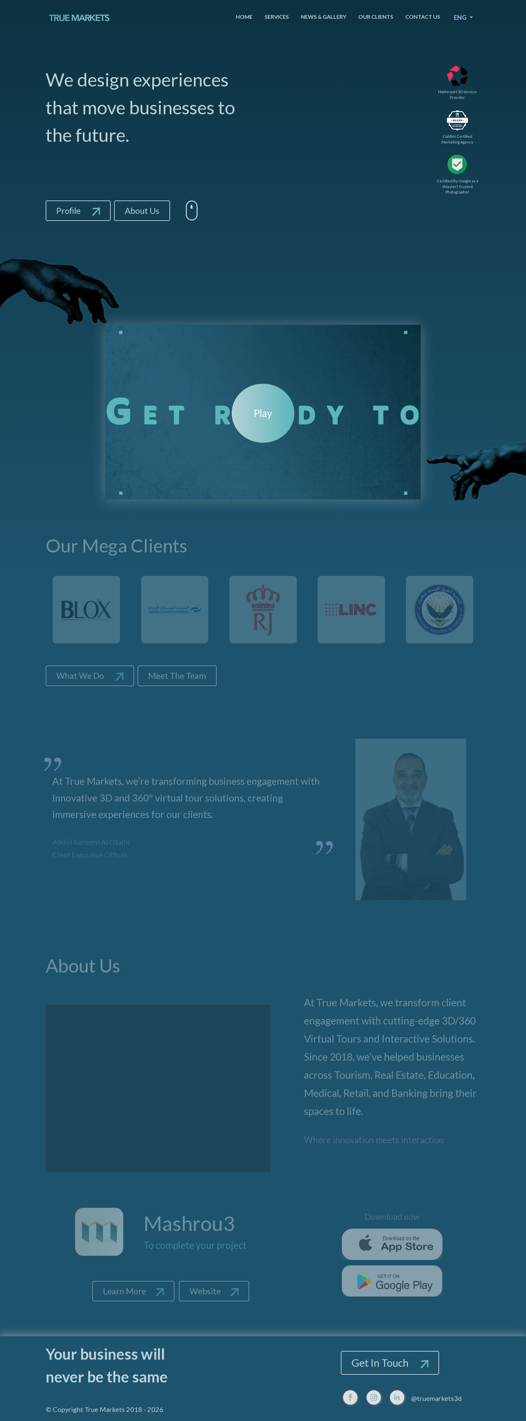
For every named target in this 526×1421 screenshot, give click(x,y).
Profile (78, 210)
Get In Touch (390, 1362)
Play (263, 413)
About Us (142, 210)
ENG (461, 17)
